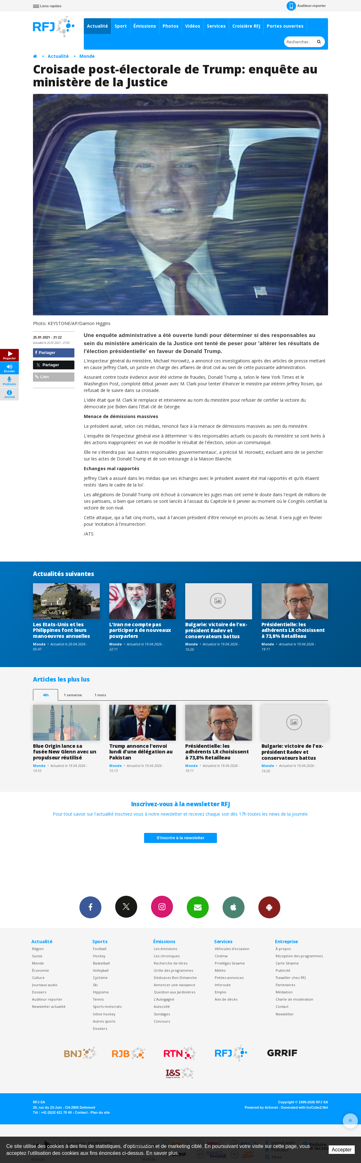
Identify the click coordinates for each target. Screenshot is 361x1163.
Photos (171, 26)
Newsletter (285, 1014)
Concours (162, 1021)
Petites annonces (229, 978)
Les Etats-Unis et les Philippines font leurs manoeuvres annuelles (61, 630)
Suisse (37, 956)
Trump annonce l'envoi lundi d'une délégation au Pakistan (141, 751)
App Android (269, 907)
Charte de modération (294, 999)
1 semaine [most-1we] (73, 695)
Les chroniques (167, 956)
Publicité (283, 970)
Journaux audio (44, 985)
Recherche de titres (170, 963)
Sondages (162, 1014)
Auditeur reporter (47, 999)
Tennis (98, 999)
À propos (283, 949)
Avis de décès (226, 999)
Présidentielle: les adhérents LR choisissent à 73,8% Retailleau (293, 630)
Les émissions (165, 949)
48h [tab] (46, 695)
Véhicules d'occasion (232, 949)
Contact (282, 1006)
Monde (87, 56)
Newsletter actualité (49, 1006)
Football (99, 949)
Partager (45, 352)
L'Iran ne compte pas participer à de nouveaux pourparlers (140, 630)
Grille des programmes (173, 970)
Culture (38, 978)
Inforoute (223, 985)
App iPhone (234, 907)
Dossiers (39, 992)
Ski (95, 985)
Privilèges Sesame (230, 963)
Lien (42, 376)
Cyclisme (100, 978)
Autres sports (104, 1021)
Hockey (99, 956)
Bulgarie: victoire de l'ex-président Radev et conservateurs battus (216, 630)
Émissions (144, 26)
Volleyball (101, 970)
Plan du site (100, 1112)
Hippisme (101, 992)
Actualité (97, 26)
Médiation (284, 992)
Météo (220, 970)
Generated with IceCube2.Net (304, 1107)
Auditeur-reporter (306, 6)
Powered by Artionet (261, 1107)
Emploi (220, 992)
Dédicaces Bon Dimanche (175, 978)
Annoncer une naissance (174, 985)
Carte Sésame (287, 963)
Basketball (101, 963)
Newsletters (198, 907)
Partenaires (285, 985)
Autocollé (162, 1006)
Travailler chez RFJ (291, 978)
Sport (121, 26)
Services (216, 26)
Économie (40, 970)
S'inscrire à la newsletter (180, 837)
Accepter (342, 1149)
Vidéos (192, 26)
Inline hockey (104, 1014)
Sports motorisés (107, 1006)
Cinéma (221, 956)
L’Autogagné (164, 999)
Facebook (90, 907)
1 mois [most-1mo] (100, 695)
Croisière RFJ (246, 26)
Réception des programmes (299, 956)
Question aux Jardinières (174, 992)
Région (38, 949)
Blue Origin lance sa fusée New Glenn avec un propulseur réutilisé (64, 751)
